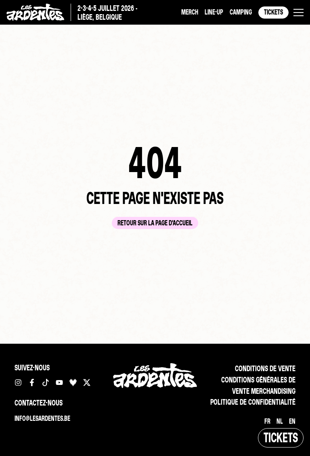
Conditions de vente (265, 368)
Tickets (273, 12)
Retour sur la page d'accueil (155, 223)
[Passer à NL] (279, 421)
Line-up (214, 12)
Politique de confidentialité (252, 401)
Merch (189, 12)
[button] (298, 12)
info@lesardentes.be (42, 418)
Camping (241, 12)
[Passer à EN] (292, 421)
